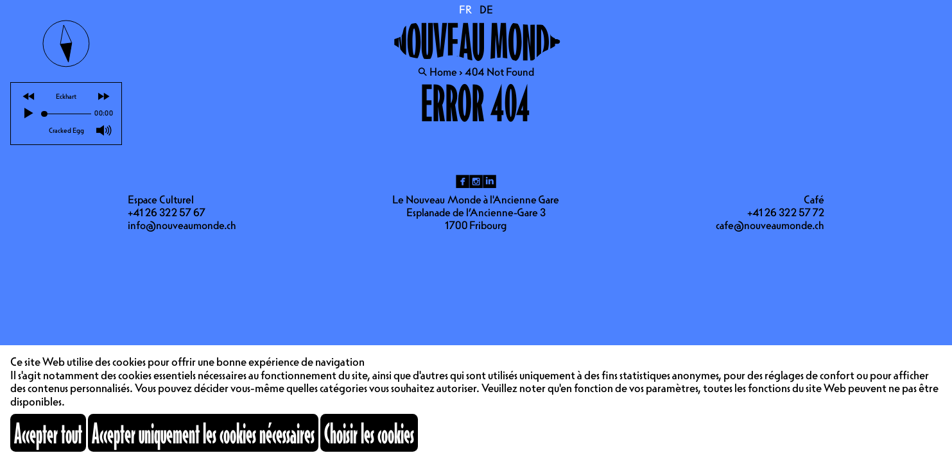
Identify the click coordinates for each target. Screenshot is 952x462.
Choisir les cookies (369, 433)
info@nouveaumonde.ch (182, 225)
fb (462, 181)
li (489, 181)
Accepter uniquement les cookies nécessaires (203, 433)
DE (486, 9)
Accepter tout (48, 433)
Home (443, 72)
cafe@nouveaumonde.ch (770, 225)
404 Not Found (499, 72)
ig (476, 181)
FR (465, 9)
